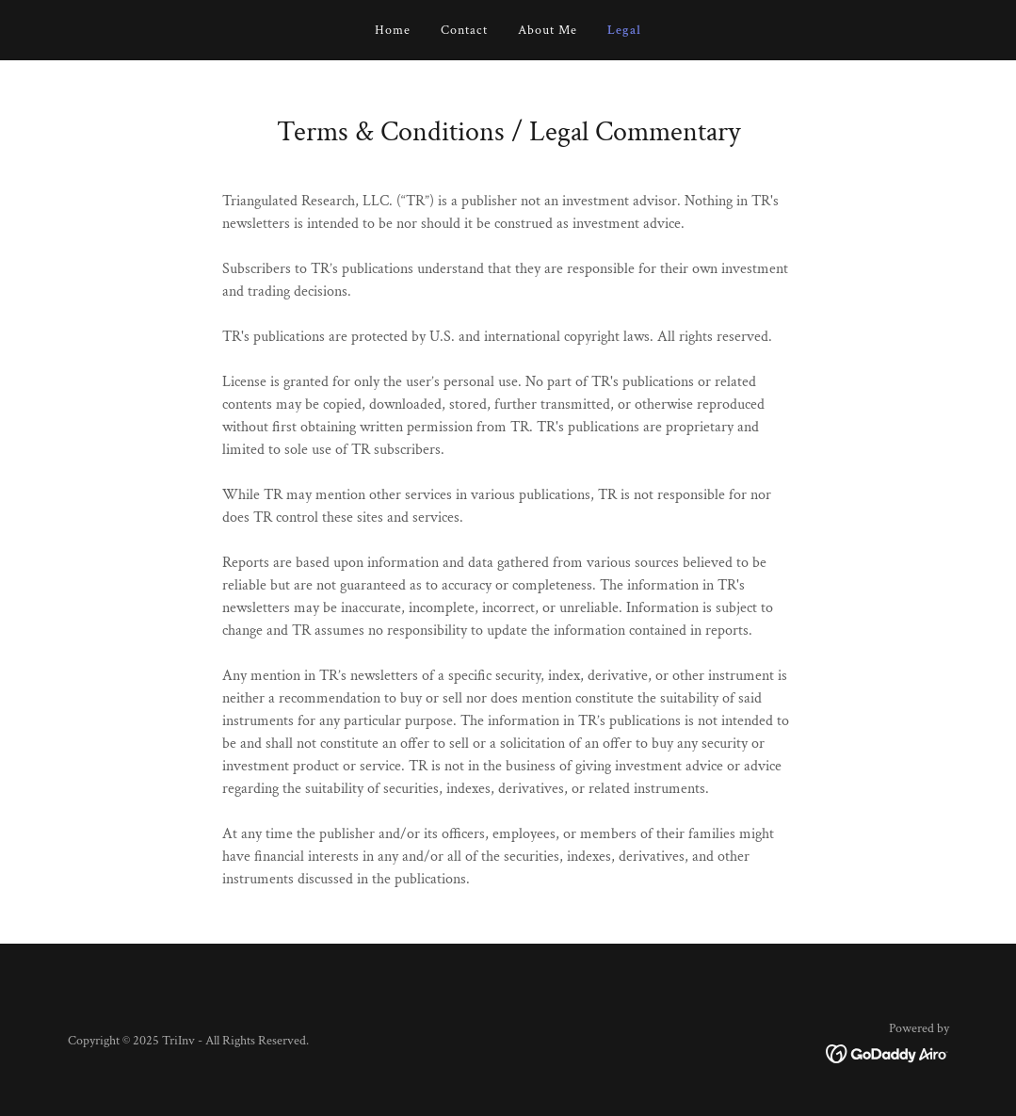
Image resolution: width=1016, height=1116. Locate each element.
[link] (887, 1052)
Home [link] (393, 30)
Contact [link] (464, 30)
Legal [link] (624, 30)
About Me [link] (547, 30)
